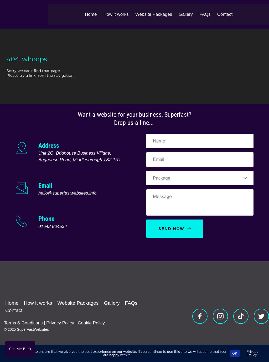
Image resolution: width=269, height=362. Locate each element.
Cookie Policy (91, 322)
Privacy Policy (60, 322)
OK (234, 353)
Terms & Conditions (23, 322)
